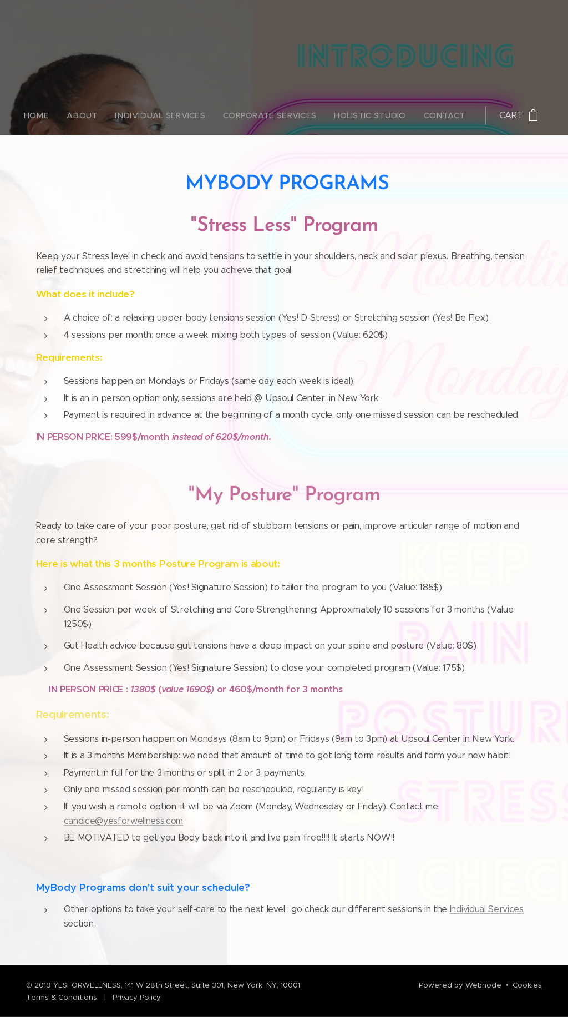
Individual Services (487, 909)
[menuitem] (204, 115)
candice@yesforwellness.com (124, 821)
